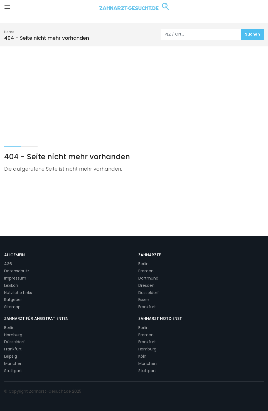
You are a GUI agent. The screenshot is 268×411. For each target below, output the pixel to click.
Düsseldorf (148, 292)
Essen (143, 299)
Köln (142, 356)
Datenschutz (16, 270)
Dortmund (148, 278)
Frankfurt (147, 306)
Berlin (143, 263)
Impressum (15, 278)
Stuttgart (13, 370)
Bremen (146, 270)
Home (9, 31)
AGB (8, 263)
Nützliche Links (18, 292)
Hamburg (13, 334)
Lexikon (11, 285)
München (13, 363)
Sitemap (12, 306)
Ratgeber (13, 299)
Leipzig (10, 356)
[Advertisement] (134, 88)
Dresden (146, 285)
